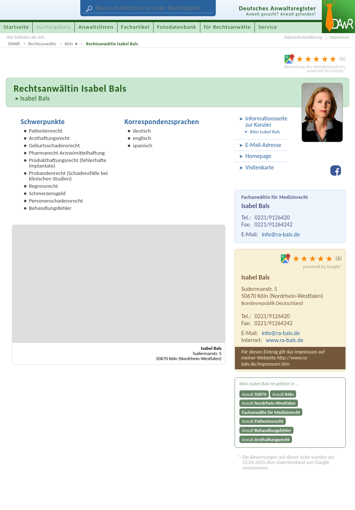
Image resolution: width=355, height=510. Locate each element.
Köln (69, 43)
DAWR (14, 43)
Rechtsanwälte (42, 43)
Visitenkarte (259, 167)
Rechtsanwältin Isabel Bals (112, 43)
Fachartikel (135, 27)
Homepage (258, 155)
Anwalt (254, 394)
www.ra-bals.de (284, 340)
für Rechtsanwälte (227, 27)
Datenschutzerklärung (303, 37)
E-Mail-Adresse (263, 144)
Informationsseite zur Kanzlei (265, 121)
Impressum (339, 37)
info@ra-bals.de (281, 234)
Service (268, 27)
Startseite (16, 27)
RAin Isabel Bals (265, 131)
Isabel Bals (35, 98)
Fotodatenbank (176, 27)
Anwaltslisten (95, 27)
